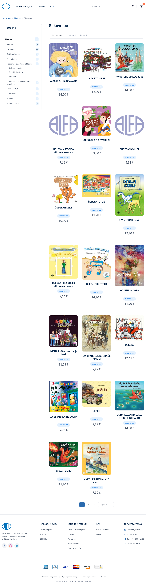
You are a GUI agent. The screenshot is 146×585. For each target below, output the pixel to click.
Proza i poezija (12, 89)
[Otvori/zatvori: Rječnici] (37, 44)
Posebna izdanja (13, 103)
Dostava (71, 534)
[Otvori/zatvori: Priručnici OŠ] (37, 59)
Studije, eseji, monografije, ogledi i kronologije (19, 82)
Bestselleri (84, 35)
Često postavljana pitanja (77, 530)
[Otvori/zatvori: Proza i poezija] (37, 88)
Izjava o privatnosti (89, 577)
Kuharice (10, 99)
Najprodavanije (58, 35)
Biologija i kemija (15, 68)
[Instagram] (10, 545)
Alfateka (17, 18)
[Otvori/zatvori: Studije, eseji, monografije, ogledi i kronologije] (37, 82)
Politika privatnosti (103, 530)
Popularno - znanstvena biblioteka (19, 64)
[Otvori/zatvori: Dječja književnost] (37, 54)
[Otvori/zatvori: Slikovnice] (37, 49)
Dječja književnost (13, 54)
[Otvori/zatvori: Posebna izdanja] (37, 103)
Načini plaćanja (73, 543)
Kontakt (99, 534)
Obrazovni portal (44, 6)
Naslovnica (6, 18)
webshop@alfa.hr (133, 530)
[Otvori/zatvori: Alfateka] (37, 39)
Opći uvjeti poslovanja (69, 577)
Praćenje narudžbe (75, 548)
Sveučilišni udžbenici (16, 72)
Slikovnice (10, 49)
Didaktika (43, 539)
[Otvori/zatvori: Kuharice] (37, 98)
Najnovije (73, 35)
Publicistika (11, 94)
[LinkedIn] (16, 545)
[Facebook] (4, 545)
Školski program (46, 530)
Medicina (12, 76)
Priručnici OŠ (12, 59)
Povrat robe (72, 539)
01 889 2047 (132, 534)
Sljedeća (106, 504)
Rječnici (10, 44)
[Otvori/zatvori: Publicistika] (37, 93)
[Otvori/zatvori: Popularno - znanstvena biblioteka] (37, 63)
